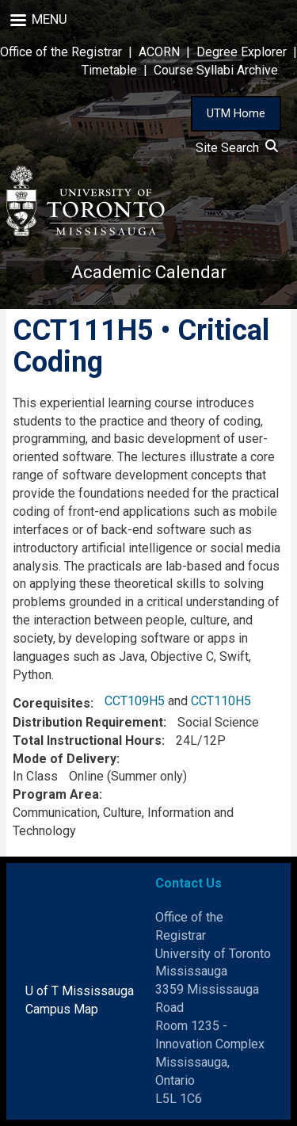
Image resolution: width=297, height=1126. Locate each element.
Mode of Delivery (64, 758)
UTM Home (236, 113)
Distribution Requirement (88, 722)
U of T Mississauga (79, 990)
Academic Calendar (149, 272)
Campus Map (61, 1009)
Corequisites (51, 703)
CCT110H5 (221, 700)
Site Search (237, 147)
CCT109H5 (135, 700)
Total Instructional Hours (87, 740)
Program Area (56, 794)
